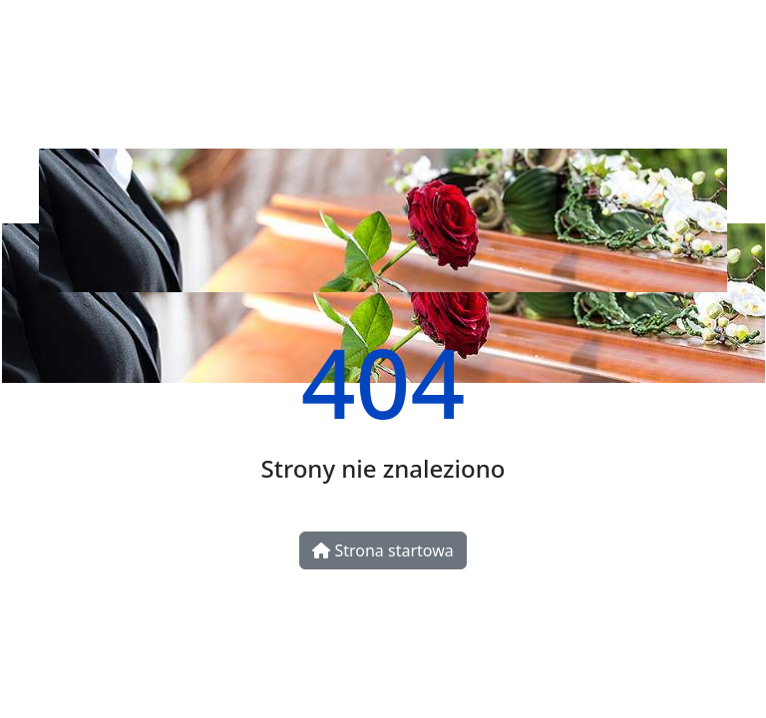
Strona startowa (382, 550)
